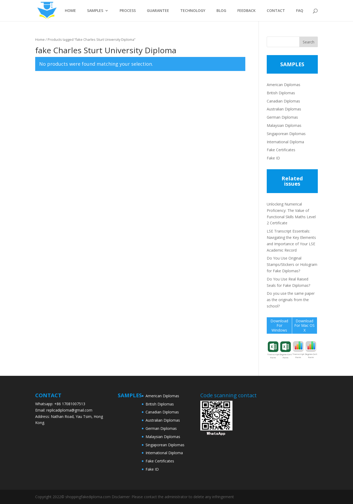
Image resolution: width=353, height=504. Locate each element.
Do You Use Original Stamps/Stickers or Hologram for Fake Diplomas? (292, 264)
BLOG (221, 11)
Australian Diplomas (284, 108)
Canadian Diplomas (283, 101)
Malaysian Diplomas (284, 125)
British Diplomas (281, 92)
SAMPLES (95, 11)
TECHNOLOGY (192, 11)
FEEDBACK (246, 11)
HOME (70, 11)
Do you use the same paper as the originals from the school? (291, 300)
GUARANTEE (158, 11)
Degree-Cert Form (285, 350)
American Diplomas (283, 84)
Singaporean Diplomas (286, 133)
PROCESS (128, 11)
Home (40, 39)
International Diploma (285, 141)
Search (308, 41)
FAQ (299, 11)
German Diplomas (282, 117)
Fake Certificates (281, 149)
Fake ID (273, 157)
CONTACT (276, 11)
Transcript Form (273, 350)
